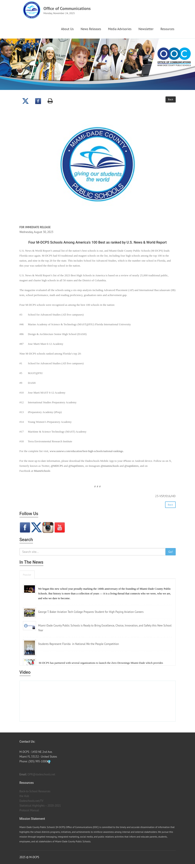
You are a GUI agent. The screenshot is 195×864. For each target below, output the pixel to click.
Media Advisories (119, 29)
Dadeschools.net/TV (31, 801)
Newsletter (146, 29)
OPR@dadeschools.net (41, 774)
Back (170, 99)
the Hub (24, 796)
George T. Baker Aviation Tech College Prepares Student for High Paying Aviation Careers (91, 612)
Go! (170, 552)
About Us (67, 29)
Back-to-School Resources (35, 791)
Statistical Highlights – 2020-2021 (40, 805)
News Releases (91, 29)
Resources (167, 29)
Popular (27, 574)
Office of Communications (67, 8)
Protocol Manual (29, 810)
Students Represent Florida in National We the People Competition (78, 644)
